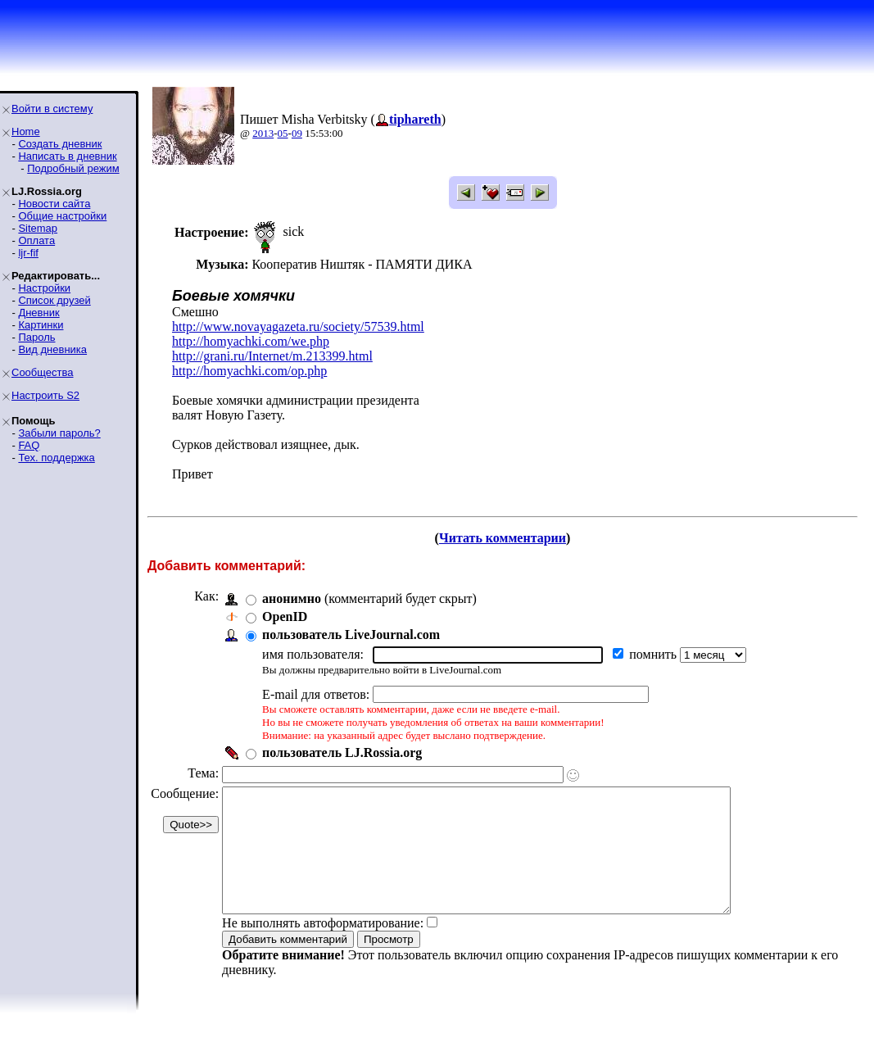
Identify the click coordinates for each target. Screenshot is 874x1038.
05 (283, 133)
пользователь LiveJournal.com (351, 634)
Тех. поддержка (56, 457)
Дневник (38, 312)
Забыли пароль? (59, 433)
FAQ (28, 445)
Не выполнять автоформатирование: (322, 947)
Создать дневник (60, 144)
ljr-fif (28, 253)
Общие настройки (62, 216)
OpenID (284, 616)
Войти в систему (52, 108)
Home (25, 131)
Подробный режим (73, 168)
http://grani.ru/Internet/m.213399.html (272, 356)
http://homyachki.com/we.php (250, 341)
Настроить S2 (45, 395)
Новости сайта (54, 203)
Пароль (36, 337)
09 (297, 133)
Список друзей (54, 300)
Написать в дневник (67, 156)
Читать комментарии (502, 538)
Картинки (40, 325)
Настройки (44, 288)
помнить (654, 654)
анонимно (291, 598)
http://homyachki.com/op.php (249, 371)
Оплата (36, 240)
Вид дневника (52, 349)
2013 (263, 133)
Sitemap (37, 228)
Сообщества (42, 372)
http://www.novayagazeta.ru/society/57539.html (298, 326)
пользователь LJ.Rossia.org (342, 752)
